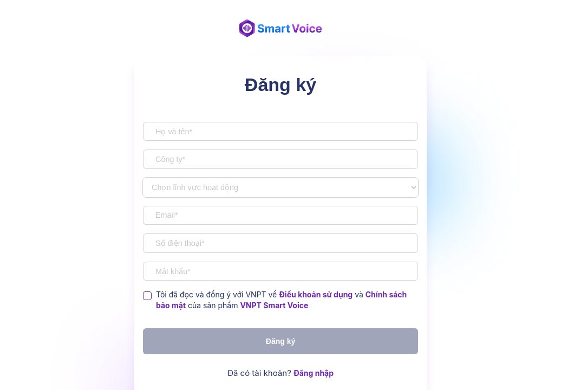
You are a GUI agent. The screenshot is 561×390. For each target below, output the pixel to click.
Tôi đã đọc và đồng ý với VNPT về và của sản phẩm (281, 300)
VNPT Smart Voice (274, 305)
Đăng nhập (313, 373)
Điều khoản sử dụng (316, 294)
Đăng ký (280, 341)
